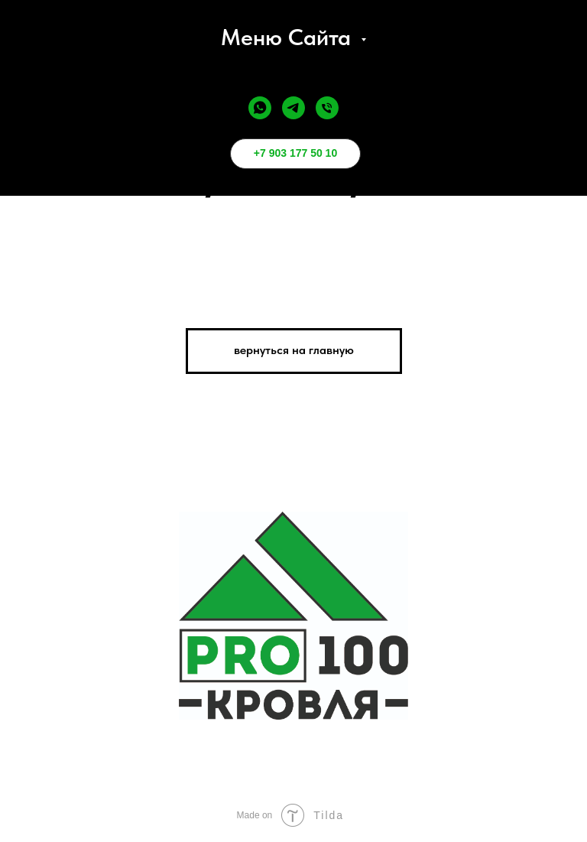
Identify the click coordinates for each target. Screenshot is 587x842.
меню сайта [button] (289, 36)
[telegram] (293, 107)
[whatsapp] (259, 107)
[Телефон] (327, 107)
